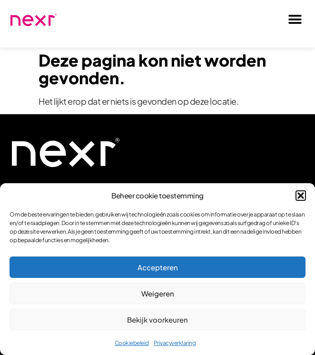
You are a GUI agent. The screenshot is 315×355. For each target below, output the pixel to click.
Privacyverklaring (175, 342)
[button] (300, 195)
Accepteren (158, 267)
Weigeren (157, 293)
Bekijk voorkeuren (157, 319)
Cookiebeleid (132, 342)
